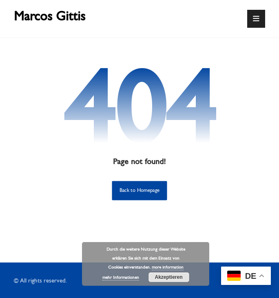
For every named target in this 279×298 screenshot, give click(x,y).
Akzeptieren (168, 277)
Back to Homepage (140, 190)
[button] (256, 19)
